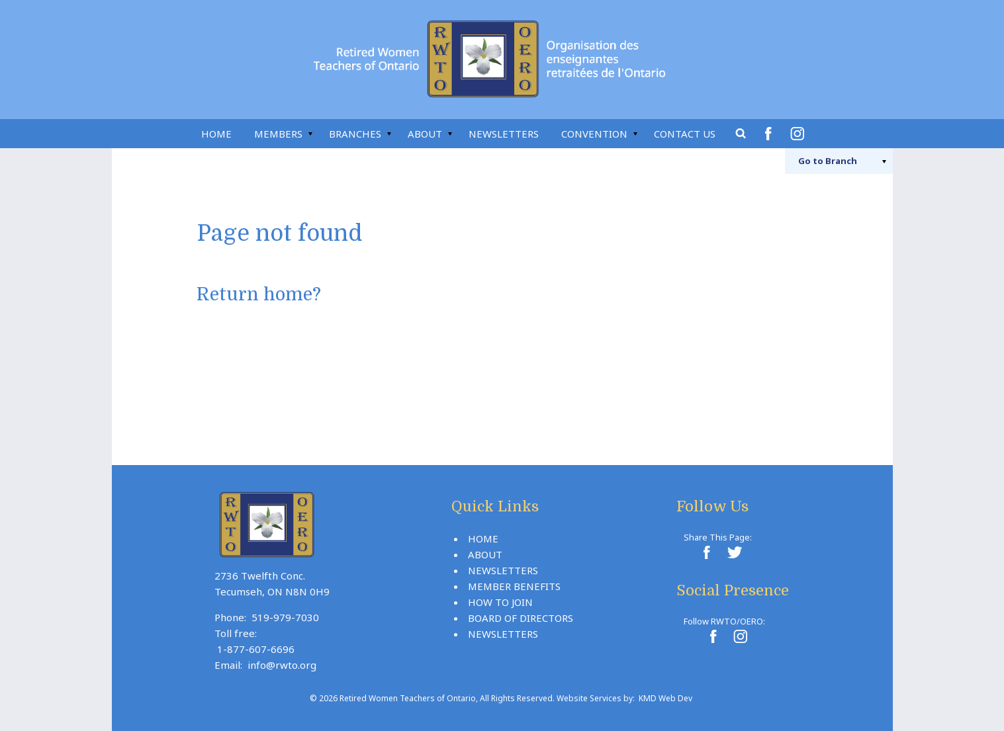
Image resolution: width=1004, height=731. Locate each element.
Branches (355, 133)
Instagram (799, 133)
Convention (594, 133)
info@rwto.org (282, 664)
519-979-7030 (285, 617)
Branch (827, 161)
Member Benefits (514, 586)
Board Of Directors (520, 617)
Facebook (770, 133)
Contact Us (684, 133)
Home (216, 133)
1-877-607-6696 (256, 649)
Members (278, 133)
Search (741, 133)
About (425, 133)
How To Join (500, 602)
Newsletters (504, 133)
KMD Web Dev (665, 698)
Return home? (259, 294)
